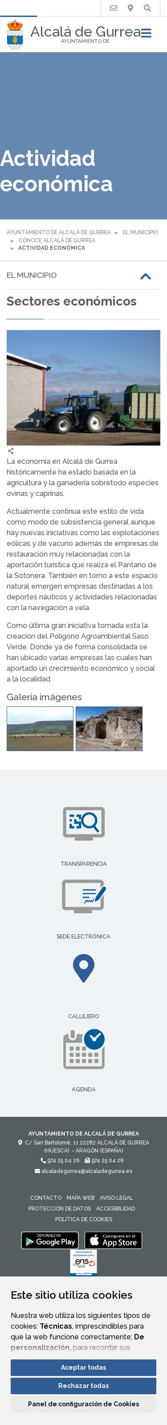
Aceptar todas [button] (83, 1367)
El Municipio (140, 232)
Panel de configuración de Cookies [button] (83, 1404)
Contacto (45, 1198)
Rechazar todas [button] (83, 1385)
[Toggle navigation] (146, 35)
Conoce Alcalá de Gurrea (57, 240)
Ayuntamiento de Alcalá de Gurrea (59, 232)
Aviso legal (116, 1198)
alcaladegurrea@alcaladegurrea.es (83, 1171)
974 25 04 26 (60, 1160)
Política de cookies (83, 1219)
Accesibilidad (115, 1209)
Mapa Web (80, 1198)
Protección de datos (60, 1209)
